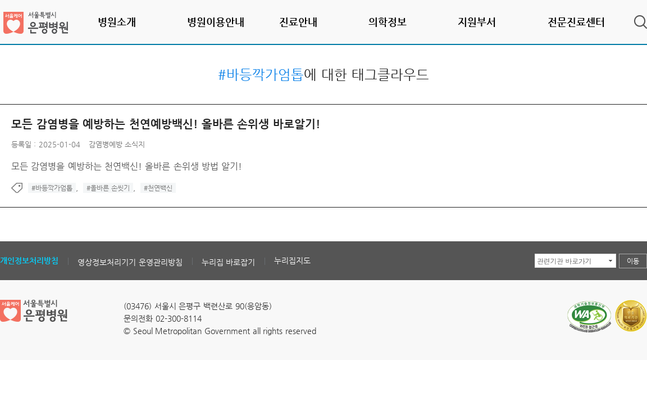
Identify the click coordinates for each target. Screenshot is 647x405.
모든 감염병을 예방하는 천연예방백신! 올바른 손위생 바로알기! (165, 124)
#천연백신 (158, 188)
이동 (633, 261)
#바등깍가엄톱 (51, 188)
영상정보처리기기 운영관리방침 (130, 262)
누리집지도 (292, 260)
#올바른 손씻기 (108, 188)
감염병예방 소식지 (117, 144)
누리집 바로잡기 (229, 262)
